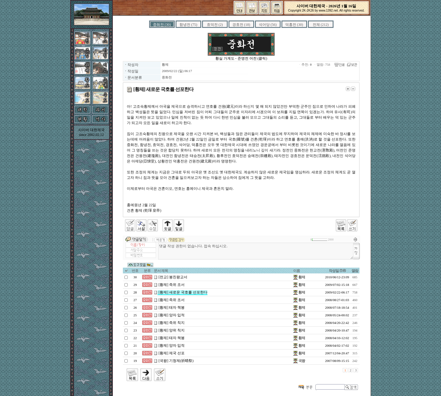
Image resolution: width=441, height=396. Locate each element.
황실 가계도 (224, 58)
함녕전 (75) (188, 25)
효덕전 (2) (215, 25)
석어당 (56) (268, 25)
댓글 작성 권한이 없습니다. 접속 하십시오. (255, 251)
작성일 (334, 271)
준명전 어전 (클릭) (252, 58)
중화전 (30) (162, 25)
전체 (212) (321, 25)
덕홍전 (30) (294, 25)
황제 (165, 64)
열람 (355, 271)
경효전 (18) (241, 25)
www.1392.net (328, 10)
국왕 (299, 361)
